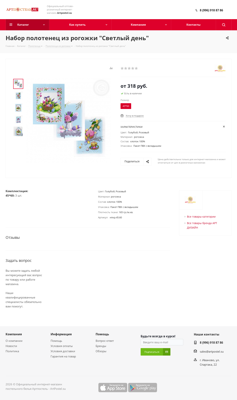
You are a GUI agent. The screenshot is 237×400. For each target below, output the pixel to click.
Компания (14, 334)
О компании (14, 341)
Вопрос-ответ (105, 341)
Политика (12, 351)
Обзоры (101, 351)
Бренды (101, 346)
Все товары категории (201, 216)
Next (18, 140)
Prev (18, 75)
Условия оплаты (62, 346)
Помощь (56, 341)
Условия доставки (63, 351)
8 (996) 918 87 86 (211, 10)
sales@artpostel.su (212, 351)
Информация (61, 334)
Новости (11, 346)
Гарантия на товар (63, 356)
